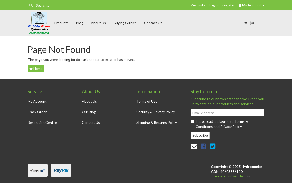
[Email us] (194, 146)
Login (213, 5)
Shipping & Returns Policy (156, 122)
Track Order (37, 112)
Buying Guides (125, 23)
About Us (98, 23)
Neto (247, 176)
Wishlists (198, 5)
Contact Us (153, 23)
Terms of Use (146, 101)
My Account (37, 101)
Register (228, 5)
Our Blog (89, 112)
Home (36, 68)
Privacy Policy (231, 126)
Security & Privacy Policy (155, 112)
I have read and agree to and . (219, 124)
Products (61, 23)
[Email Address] (227, 112)
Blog (79, 23)
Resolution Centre (42, 122)
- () (250, 23)
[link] (203, 146)
